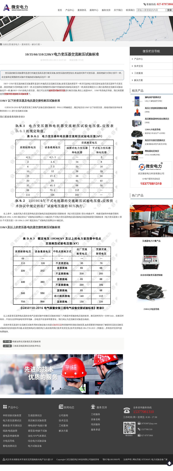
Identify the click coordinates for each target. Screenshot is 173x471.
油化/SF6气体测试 (37, 436)
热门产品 (137, 195)
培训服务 (95, 424)
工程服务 (95, 414)
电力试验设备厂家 (159, 459)
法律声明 (127, 459)
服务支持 (106, 10)
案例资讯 (82, 10)
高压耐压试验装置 (37, 420)
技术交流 (138, 66)
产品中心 (69, 10)
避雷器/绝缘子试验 (37, 431)
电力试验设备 (35, 446)
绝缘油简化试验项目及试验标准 (26, 341)
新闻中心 (94, 10)
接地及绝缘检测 (11, 436)
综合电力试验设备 (37, 441)
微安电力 (15, 44)
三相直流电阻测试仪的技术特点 (26, 346)
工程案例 (138, 73)
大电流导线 (8, 441)
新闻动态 (66, 407)
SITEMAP (145, 459)
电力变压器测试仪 (12, 420)
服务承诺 (95, 429)
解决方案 (36, 44)
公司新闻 (63, 415)
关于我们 (118, 10)
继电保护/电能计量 (37, 425)
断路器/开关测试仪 (12, 425)
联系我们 (130, 10)
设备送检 (95, 419)
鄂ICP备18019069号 (111, 459)
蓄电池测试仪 (10, 446)
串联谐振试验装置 (12, 415)
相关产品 (137, 90)
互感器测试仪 (35, 415)
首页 (60, 10)
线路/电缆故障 (10, 431)
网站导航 (137, 459)
